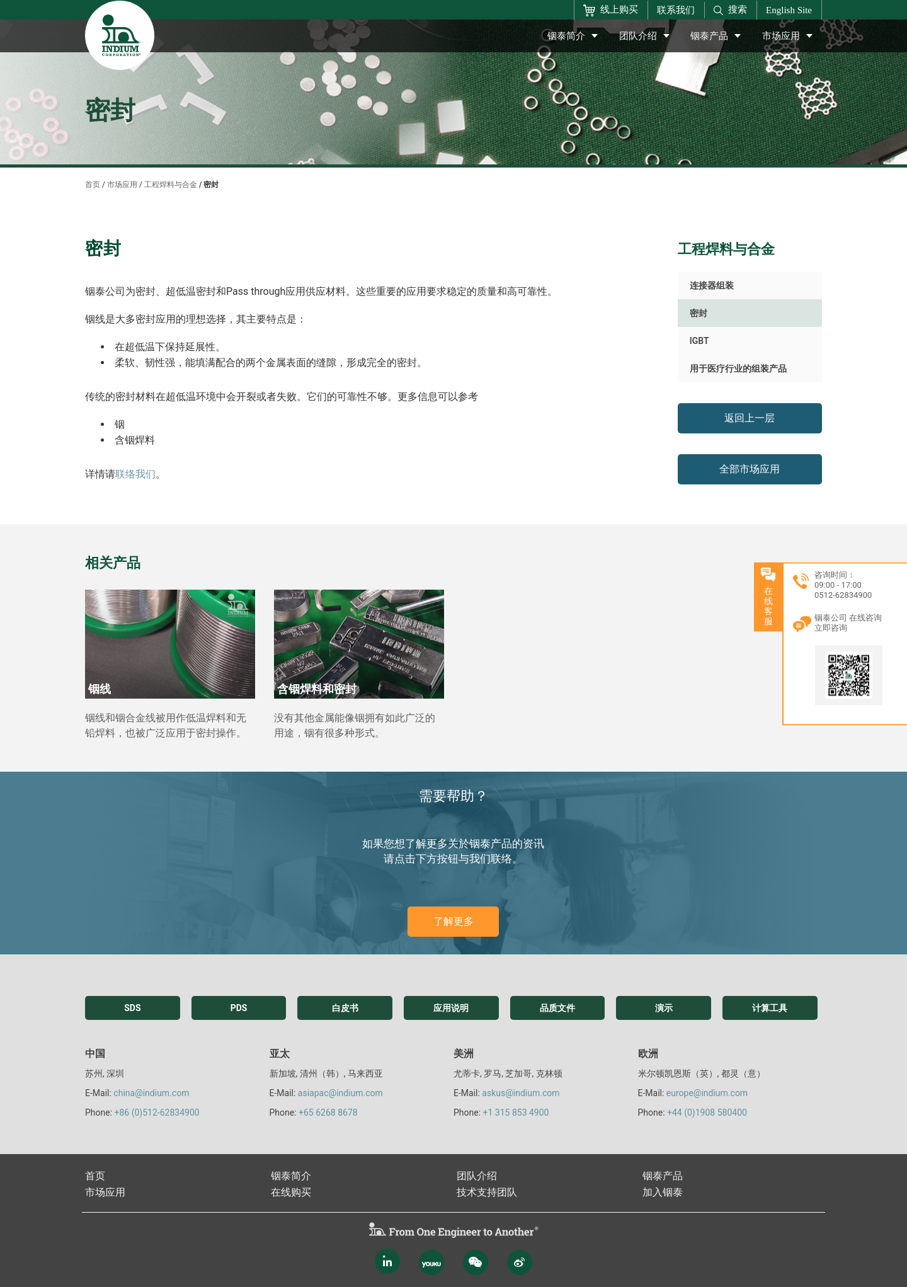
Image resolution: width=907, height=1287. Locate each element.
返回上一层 (749, 418)
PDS (239, 1008)
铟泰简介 (566, 36)
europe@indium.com (707, 1093)
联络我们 (135, 474)
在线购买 (291, 1192)
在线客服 (893, 596)
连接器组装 (712, 285)
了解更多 (453, 921)
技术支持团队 (487, 1192)
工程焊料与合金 (170, 184)
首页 (92, 184)
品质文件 (557, 1008)
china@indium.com (151, 1093)
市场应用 (781, 36)
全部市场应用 (749, 469)
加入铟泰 (662, 1192)
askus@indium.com (520, 1093)
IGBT (699, 341)
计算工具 (769, 1008)
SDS (132, 1008)
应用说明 (451, 1008)
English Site (789, 10)
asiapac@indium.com (340, 1093)
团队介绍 (638, 36)
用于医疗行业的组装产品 (738, 368)
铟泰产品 (709, 36)
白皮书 (345, 1008)
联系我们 (676, 10)
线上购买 (610, 10)
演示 (664, 1008)
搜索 (730, 9)
